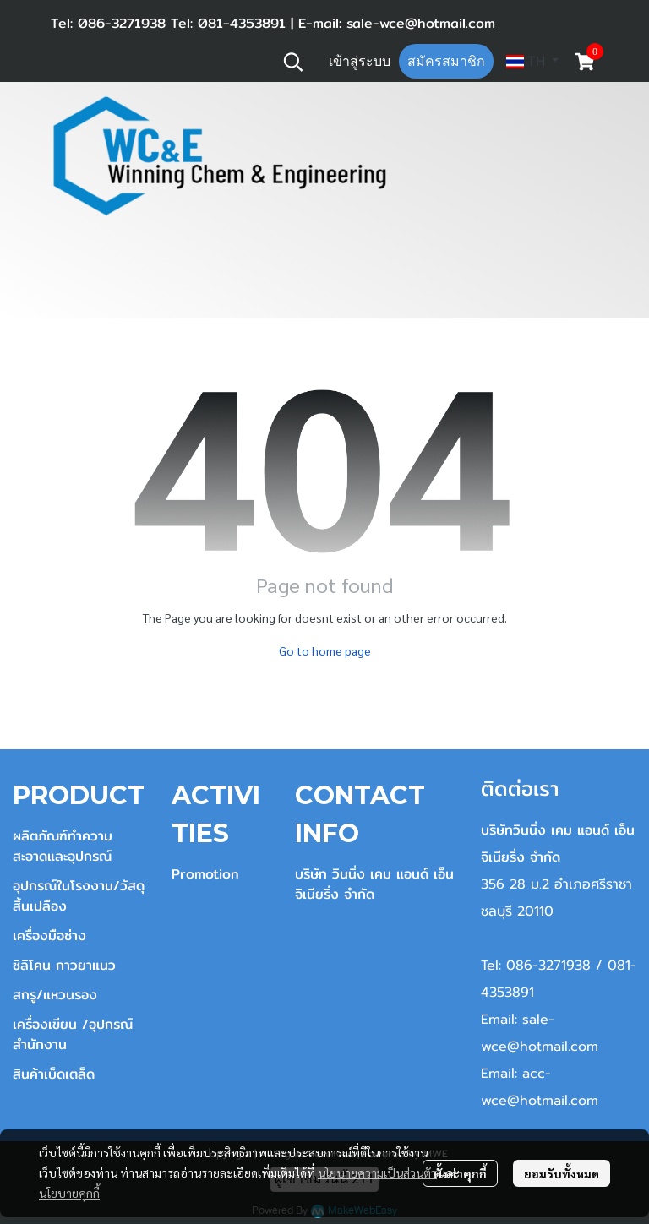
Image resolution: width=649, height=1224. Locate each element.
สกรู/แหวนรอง (55, 994)
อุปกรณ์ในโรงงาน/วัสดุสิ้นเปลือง (79, 896)
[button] (293, 61)
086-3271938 (122, 23)
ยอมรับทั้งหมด (561, 1173)
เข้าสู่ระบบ (359, 61)
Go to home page (325, 650)
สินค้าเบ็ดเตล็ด (54, 1074)
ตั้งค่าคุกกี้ (460, 1173)
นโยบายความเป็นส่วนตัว (377, 1172)
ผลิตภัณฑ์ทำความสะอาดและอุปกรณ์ (62, 846)
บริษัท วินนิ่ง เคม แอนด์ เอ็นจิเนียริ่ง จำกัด (374, 884)
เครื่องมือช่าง (49, 935)
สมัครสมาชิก (446, 61)
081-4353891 (239, 23)
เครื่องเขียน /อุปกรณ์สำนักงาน (73, 1034)
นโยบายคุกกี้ (69, 1192)
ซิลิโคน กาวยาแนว (64, 965)
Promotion (205, 873)
